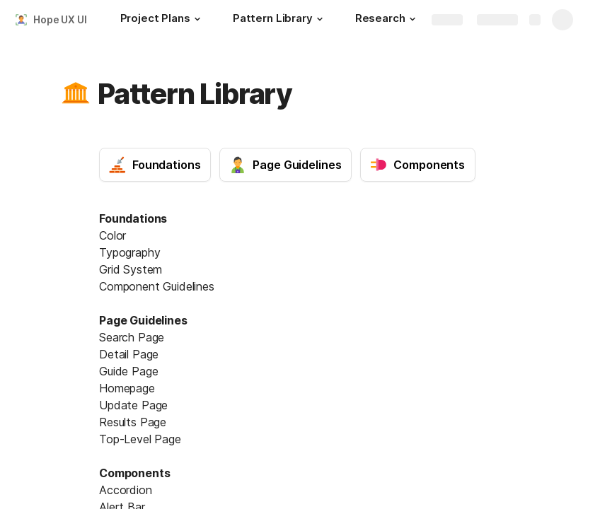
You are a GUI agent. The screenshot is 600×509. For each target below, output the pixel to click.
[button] (197, 19)
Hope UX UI (60, 19)
